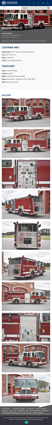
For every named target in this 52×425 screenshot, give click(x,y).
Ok (26, 422)
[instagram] (38, 3)
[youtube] (43, 3)
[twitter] (34, 3)
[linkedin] (48, 3)
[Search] (48, 8)
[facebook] (29, 3)
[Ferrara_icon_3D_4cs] (9, 2)
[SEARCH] (33, 8)
